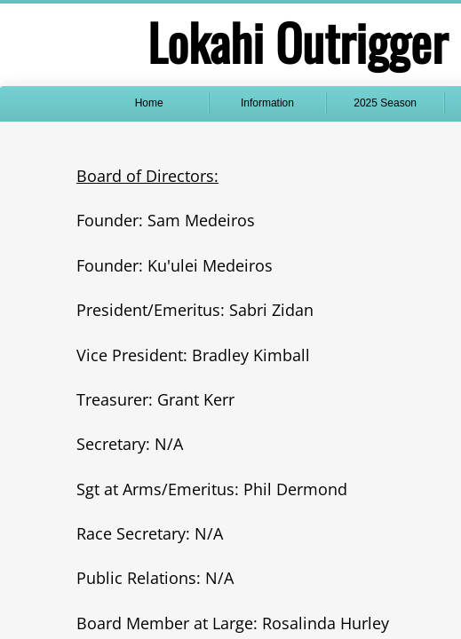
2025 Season (385, 103)
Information (267, 103)
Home (149, 103)
